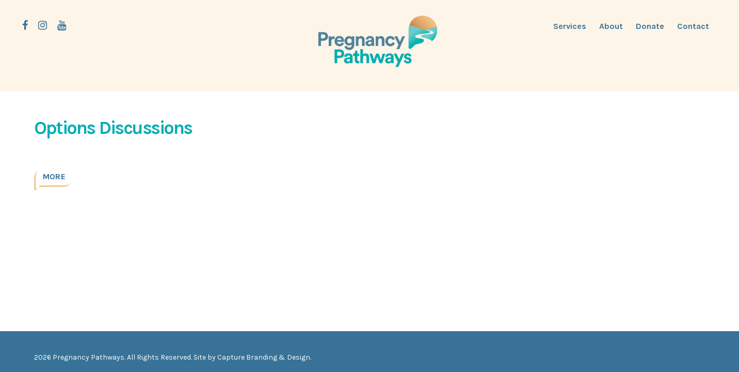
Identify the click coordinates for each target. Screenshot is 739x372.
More (54, 176)
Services (569, 26)
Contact (693, 26)
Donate (650, 26)
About (611, 26)
